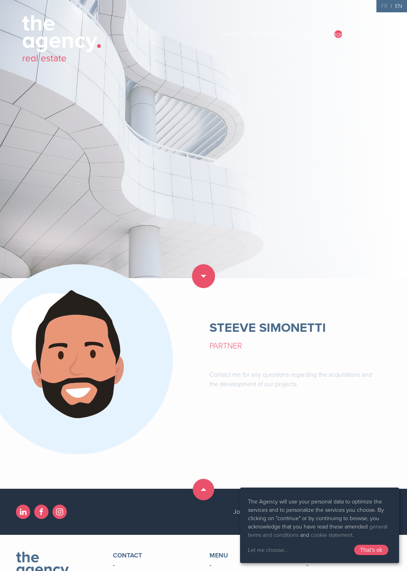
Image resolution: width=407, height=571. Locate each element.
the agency (338, 34)
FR (384, 6)
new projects (268, 34)
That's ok (371, 550)
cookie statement (332, 535)
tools (304, 34)
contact (375, 34)
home (231, 34)
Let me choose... (268, 550)
